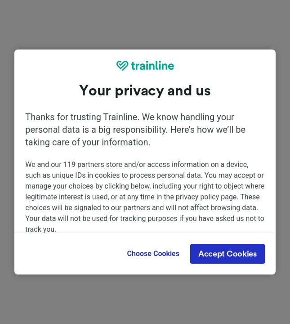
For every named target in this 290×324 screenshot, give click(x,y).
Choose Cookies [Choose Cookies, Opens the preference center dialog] (153, 253)
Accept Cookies (227, 254)
